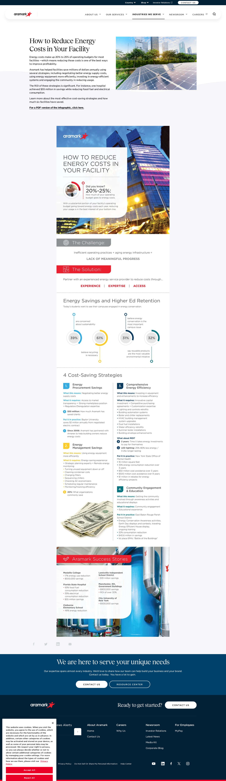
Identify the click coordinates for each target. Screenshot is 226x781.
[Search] (214, 14)
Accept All (29, 776)
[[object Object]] (77, 731)
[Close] (53, 729)
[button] (188, 2)
